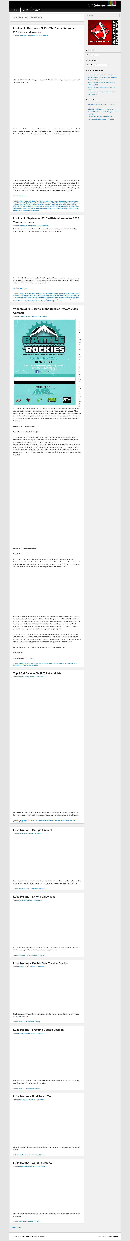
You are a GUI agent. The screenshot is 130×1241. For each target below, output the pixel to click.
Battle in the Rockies (68, 293)
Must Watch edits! (44, 201)
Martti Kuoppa (71, 206)
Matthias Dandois (70, 297)
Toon (33, 301)
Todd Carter (28, 301)
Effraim (34, 35)
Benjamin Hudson (29, 203)
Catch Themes (113, 1236)
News (51, 201)
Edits (33, 293)
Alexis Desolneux (18, 203)
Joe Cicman (60, 295)
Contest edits (27, 201)
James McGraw (17, 204)
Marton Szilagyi (62, 206)
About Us (26, 10)
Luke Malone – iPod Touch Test (32, 1096)
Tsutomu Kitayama (41, 301)
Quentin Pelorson (50, 208)
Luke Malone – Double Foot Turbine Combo (40, 963)
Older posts (15, 1228)
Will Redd (50, 301)
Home (16, 10)
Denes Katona (47, 203)
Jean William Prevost (38, 204)
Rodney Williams (93, 75)
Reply (37, 1021)
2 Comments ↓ (40, 676)
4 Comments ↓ (38, 900)
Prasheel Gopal (32, 299)
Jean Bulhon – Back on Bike (108, 75)
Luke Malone (53, 206)
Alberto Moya (62, 201)
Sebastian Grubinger (62, 208)
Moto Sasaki (34, 208)
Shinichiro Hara (64, 299)
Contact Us (37, 10)
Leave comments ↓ (43, 35)
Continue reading (20, 196)
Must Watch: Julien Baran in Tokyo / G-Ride (100, 109)
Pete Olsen (41, 208)
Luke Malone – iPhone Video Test (34, 896)
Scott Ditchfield (41, 299)
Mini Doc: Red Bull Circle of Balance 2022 (100, 116)
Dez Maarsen (22, 295)
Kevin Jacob (66, 204)
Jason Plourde (27, 204)
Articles (21, 201)
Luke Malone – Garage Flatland (32, 830)
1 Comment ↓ (41, 966)
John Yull (47, 204)
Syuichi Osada (73, 299)
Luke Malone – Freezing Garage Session (38, 1029)
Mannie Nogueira (51, 297)
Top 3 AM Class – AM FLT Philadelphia (37, 673)
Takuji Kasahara (73, 208)
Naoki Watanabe (22, 299)
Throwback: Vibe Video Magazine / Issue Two (101, 119)
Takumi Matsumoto (18, 301)
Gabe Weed (29, 295)
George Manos (66, 203)
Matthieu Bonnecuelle (23, 208)
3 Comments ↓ (42, 1166)
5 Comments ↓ (39, 833)
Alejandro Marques (72, 201)
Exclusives (35, 201)
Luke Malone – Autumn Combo (32, 1162)
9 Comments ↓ (42, 316)
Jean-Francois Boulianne (49, 295)
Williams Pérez (17, 210)
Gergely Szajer (75, 203)
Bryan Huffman (40, 820)
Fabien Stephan (56, 203)
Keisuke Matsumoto (56, 204)
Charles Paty (38, 203)
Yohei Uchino (26, 210)
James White (37, 295)
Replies (35, 665)
